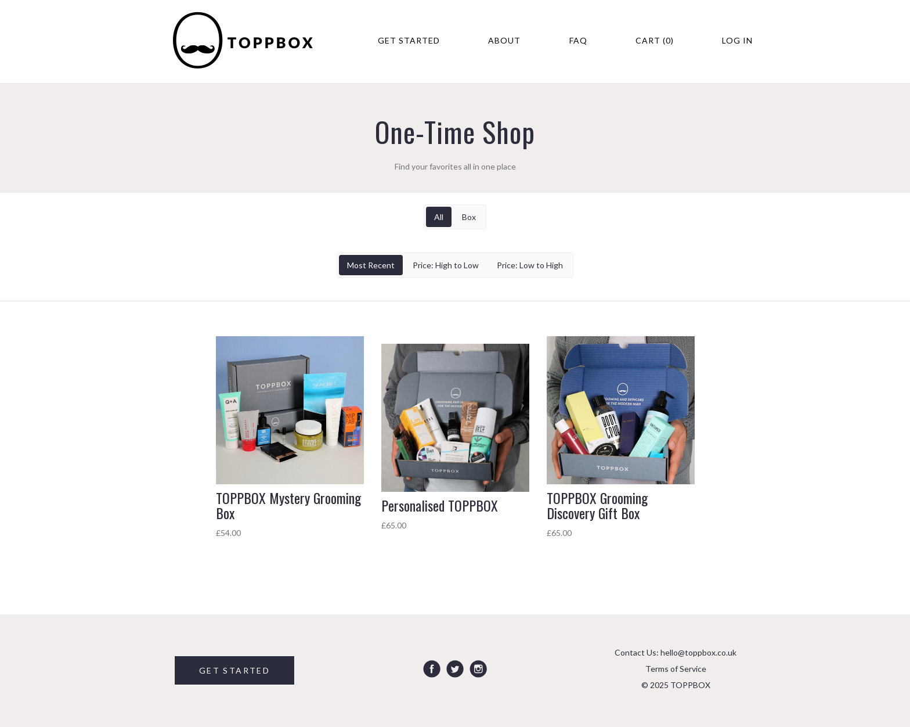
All (438, 217)
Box (469, 217)
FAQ (578, 40)
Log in (737, 40)
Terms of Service (675, 669)
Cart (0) (654, 40)
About (504, 40)
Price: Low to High (530, 265)
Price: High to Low (446, 265)
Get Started (409, 40)
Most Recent (371, 265)
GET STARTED (234, 670)
